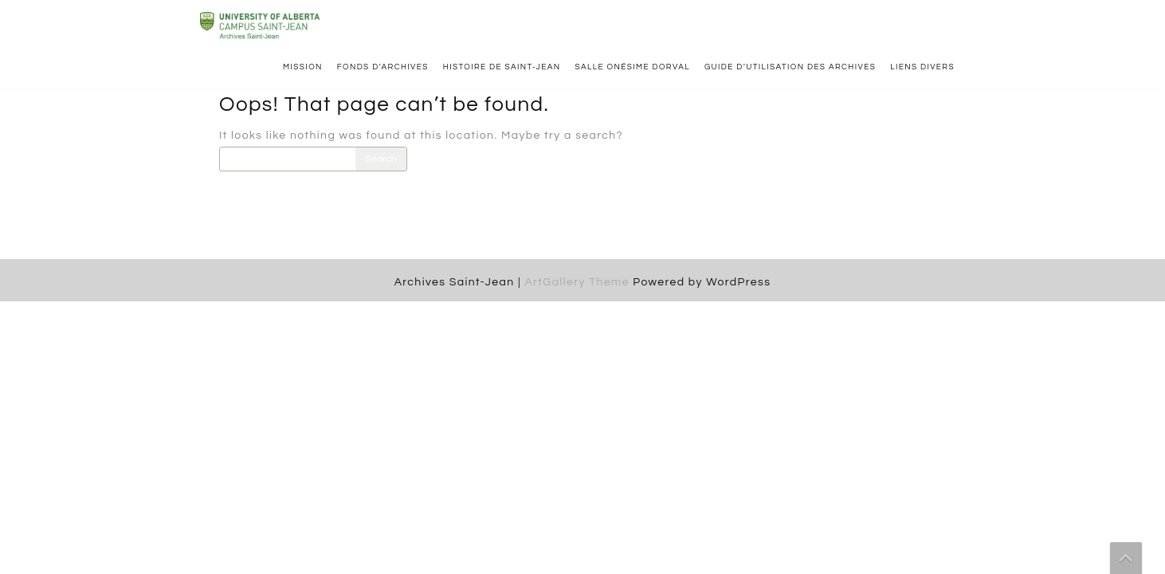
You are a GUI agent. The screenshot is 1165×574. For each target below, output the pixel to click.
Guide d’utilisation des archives (790, 67)
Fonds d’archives (383, 67)
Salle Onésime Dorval (632, 67)
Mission (303, 67)
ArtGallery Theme (578, 282)
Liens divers (922, 67)
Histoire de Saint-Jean (502, 67)
